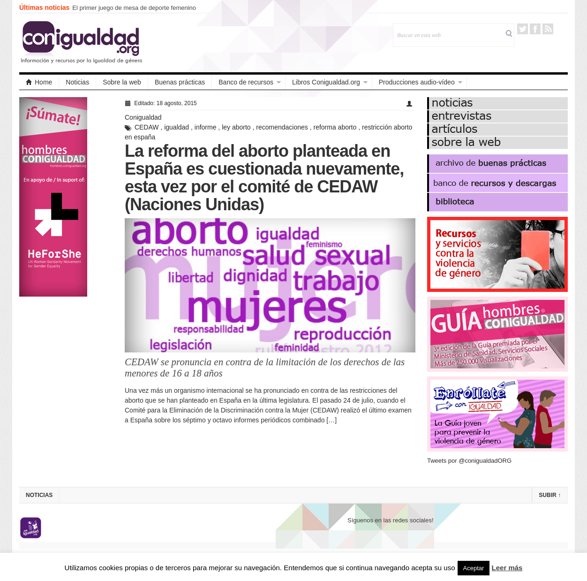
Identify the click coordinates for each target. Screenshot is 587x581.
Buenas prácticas (180, 82)
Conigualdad (143, 117)
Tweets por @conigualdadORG (469, 460)
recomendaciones (282, 127)
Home (39, 82)
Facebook (535, 28)
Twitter (522, 28)
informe (206, 127)
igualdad (176, 127)
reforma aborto (334, 127)
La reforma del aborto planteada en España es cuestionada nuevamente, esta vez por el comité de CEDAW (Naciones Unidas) (264, 177)
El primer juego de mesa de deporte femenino (134, 7)
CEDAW (147, 127)
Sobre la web (122, 82)
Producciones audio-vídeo (417, 82)
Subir (550, 495)
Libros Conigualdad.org (326, 82)
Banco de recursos (245, 82)
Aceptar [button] (473, 568)
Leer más (507, 567)
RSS (547, 28)
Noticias (77, 82)
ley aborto (236, 127)
